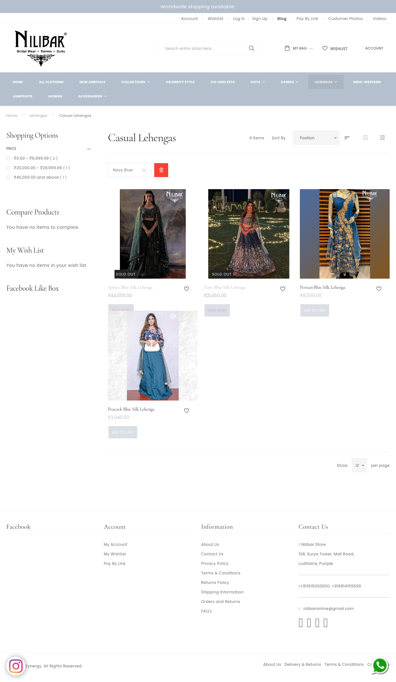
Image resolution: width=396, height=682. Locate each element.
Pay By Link (307, 18)
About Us (210, 544)
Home (11, 115)
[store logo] (41, 48)
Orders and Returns (220, 601)
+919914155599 (346, 586)
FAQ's (206, 611)
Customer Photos (345, 18)
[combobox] (247, 49)
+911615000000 (315, 586)
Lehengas (38, 115)
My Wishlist (115, 554)
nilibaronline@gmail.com (329, 608)
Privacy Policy (215, 563)
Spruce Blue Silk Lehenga (130, 287)
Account (189, 18)
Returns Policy (215, 582)
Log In (239, 18)
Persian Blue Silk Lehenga (322, 287)
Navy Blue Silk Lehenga (225, 287)
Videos (379, 18)
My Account (115, 544)
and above (40, 177)
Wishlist (215, 18)
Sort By (279, 138)
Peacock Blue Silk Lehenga (131, 409)
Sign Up (259, 18)
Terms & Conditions (221, 573)
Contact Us (212, 554)
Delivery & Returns (303, 664)
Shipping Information (222, 592)
